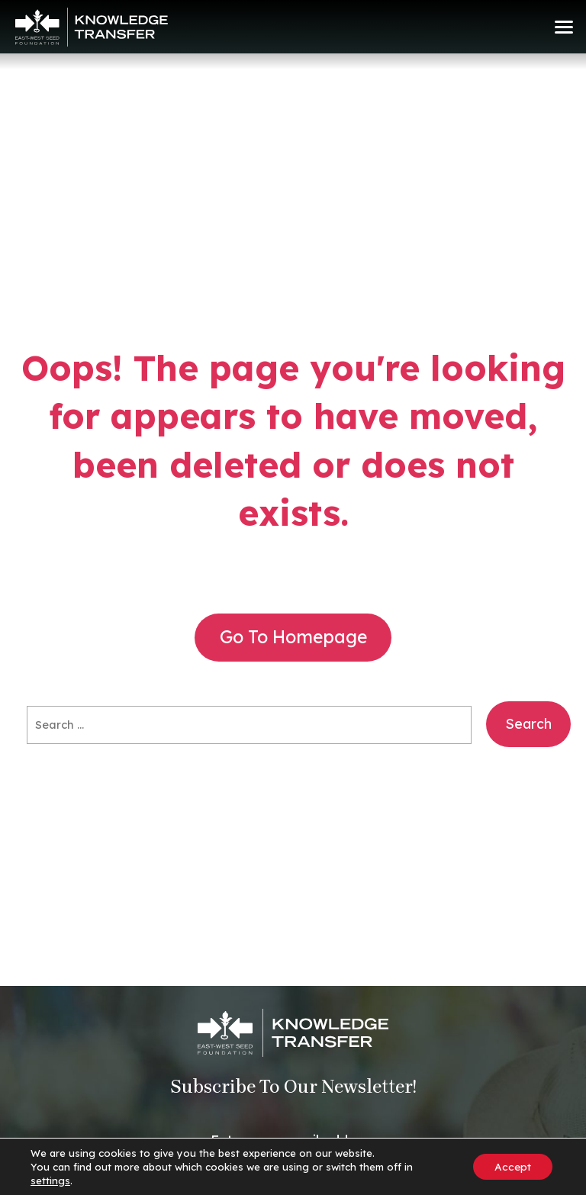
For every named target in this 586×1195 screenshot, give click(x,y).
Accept (511, 1167)
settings (50, 1180)
